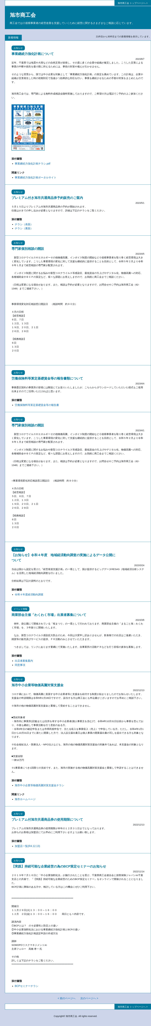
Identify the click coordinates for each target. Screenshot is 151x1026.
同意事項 (20, 665)
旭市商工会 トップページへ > (133, 3)
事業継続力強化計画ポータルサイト (35, 177)
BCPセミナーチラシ (26, 986)
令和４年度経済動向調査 (29, 594)
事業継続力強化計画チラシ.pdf (32, 163)
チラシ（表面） (24, 224)
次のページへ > (89, 998)
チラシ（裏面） (24, 228)
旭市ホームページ (25, 799)
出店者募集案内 (24, 660)
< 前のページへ (67, 998)
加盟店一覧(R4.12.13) (27, 846)
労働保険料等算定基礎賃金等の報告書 (37, 405)
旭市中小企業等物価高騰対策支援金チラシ (39, 785)
